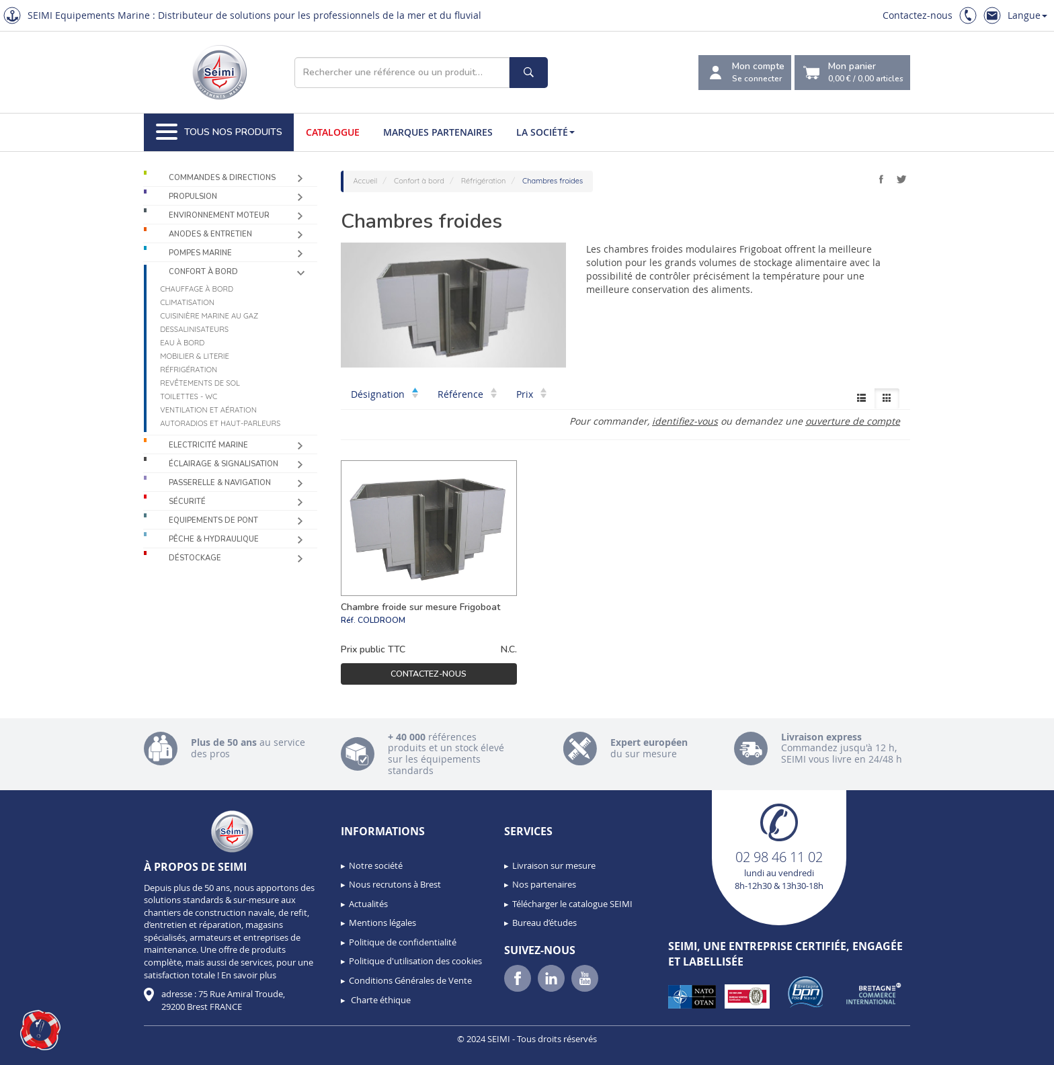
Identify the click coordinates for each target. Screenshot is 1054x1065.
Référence (467, 394)
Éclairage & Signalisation (223, 464)
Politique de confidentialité (402, 942)
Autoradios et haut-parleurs (220, 423)
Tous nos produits (219, 132)
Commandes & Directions (222, 178)
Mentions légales (382, 923)
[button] (40, 1030)
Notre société (376, 865)
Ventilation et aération (208, 410)
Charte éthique (380, 1000)
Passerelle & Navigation (220, 483)
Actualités (368, 904)
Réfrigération (188, 369)
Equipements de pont (213, 520)
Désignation (384, 394)
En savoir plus (248, 975)
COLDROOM (381, 620)
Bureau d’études (544, 923)
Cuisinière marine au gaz (209, 316)
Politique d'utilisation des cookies (415, 961)
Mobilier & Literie (194, 356)
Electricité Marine (208, 445)
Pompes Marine (200, 253)
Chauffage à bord (196, 289)
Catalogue (333, 132)
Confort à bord (203, 272)
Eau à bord (182, 342)
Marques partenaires (438, 132)
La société (545, 132)
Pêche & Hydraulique (214, 539)
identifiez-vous (685, 421)
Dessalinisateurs (194, 329)
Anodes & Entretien (210, 234)
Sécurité (187, 502)
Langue (1027, 15)
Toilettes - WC (188, 396)
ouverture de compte (852, 421)
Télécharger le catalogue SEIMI (572, 904)
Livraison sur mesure (554, 865)
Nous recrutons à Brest (395, 884)
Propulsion (193, 196)
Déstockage (195, 558)
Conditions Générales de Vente (410, 980)
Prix (531, 394)
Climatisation (187, 302)
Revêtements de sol (200, 383)
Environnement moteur (219, 215)
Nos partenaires (544, 884)
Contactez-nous (917, 15)
